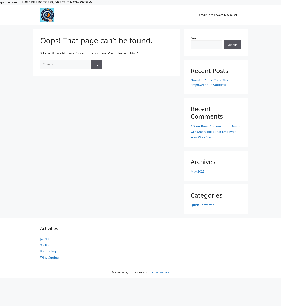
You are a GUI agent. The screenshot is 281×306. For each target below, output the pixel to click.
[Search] (96, 64)
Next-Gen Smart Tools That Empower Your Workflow (215, 131)
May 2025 (197, 171)
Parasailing (48, 251)
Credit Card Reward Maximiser (218, 15)
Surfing (45, 245)
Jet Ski (44, 239)
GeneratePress (160, 272)
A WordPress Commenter (209, 126)
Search (195, 38)
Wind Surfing (49, 257)
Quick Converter (202, 205)
